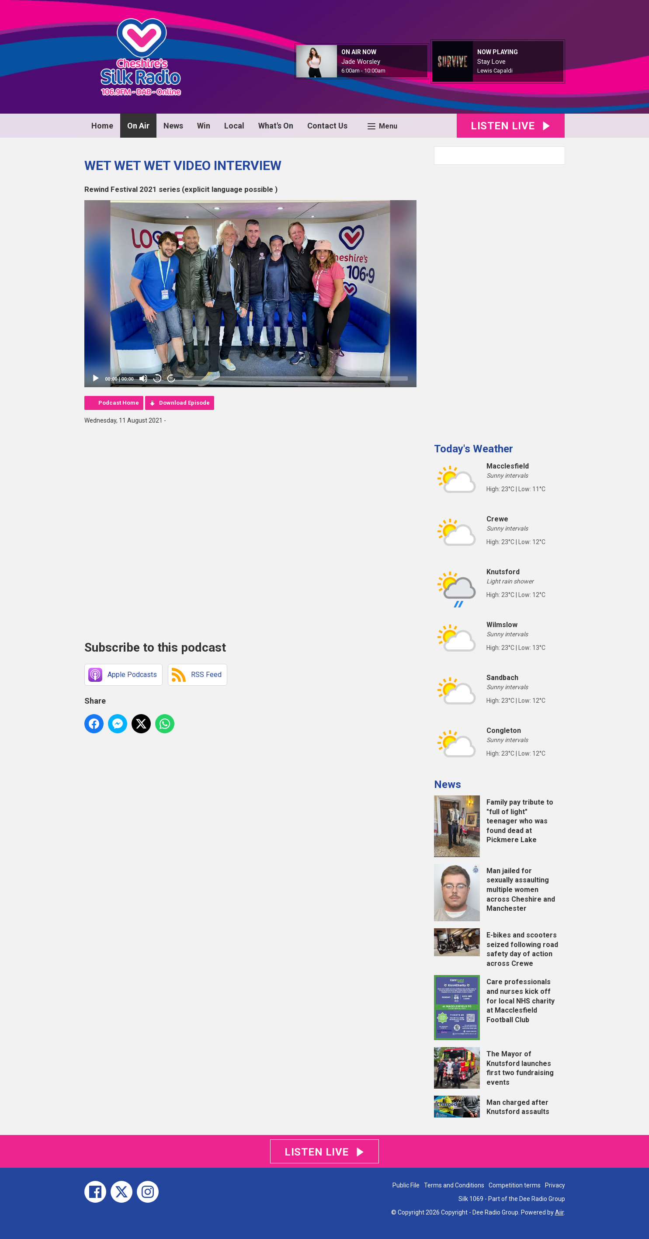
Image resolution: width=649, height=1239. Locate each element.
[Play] (95, 378)
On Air (138, 125)
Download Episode (184, 402)
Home (102, 125)
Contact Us (327, 125)
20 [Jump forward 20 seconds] (172, 378)
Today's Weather (473, 449)
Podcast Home (118, 402)
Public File (406, 1185)
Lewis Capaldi (495, 70)
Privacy (555, 1185)
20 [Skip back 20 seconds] (158, 378)
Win (203, 125)
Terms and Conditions (454, 1185)
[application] (250, 293)
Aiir (559, 1212)
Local (234, 125)
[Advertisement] (499, 300)
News (173, 125)
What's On (275, 125)
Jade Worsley (360, 62)
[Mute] (143, 378)
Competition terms (515, 1185)
